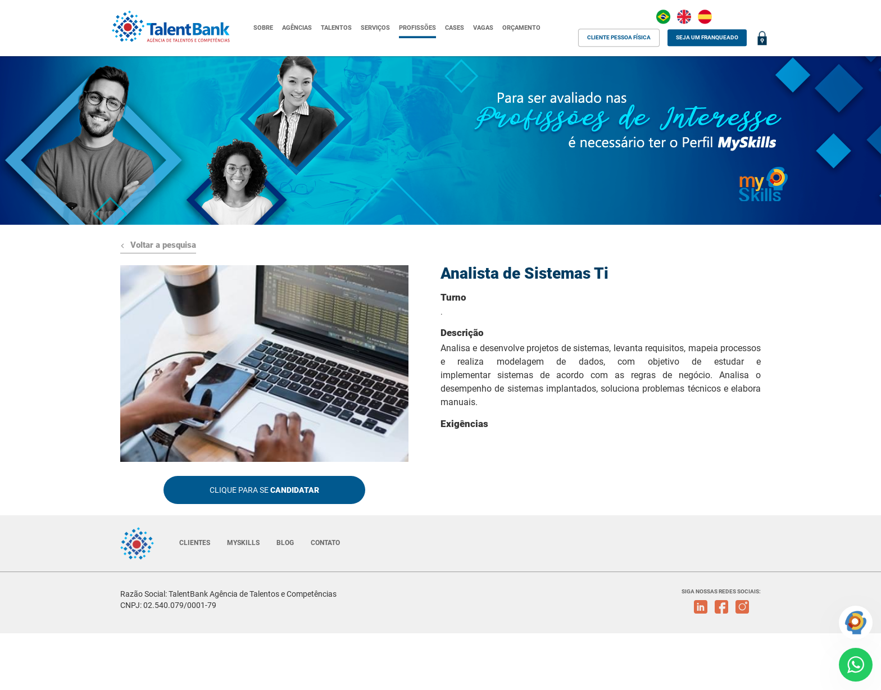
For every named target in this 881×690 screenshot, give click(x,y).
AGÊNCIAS (297, 27)
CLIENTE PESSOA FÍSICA (619, 37)
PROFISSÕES (417, 27)
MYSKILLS (243, 543)
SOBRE (263, 27)
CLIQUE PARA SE (264, 489)
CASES (454, 27)
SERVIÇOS (375, 27)
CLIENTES (194, 543)
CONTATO (325, 543)
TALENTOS (336, 27)
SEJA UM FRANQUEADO (707, 37)
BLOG (285, 543)
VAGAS (483, 27)
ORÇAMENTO (521, 27)
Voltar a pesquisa (158, 245)
